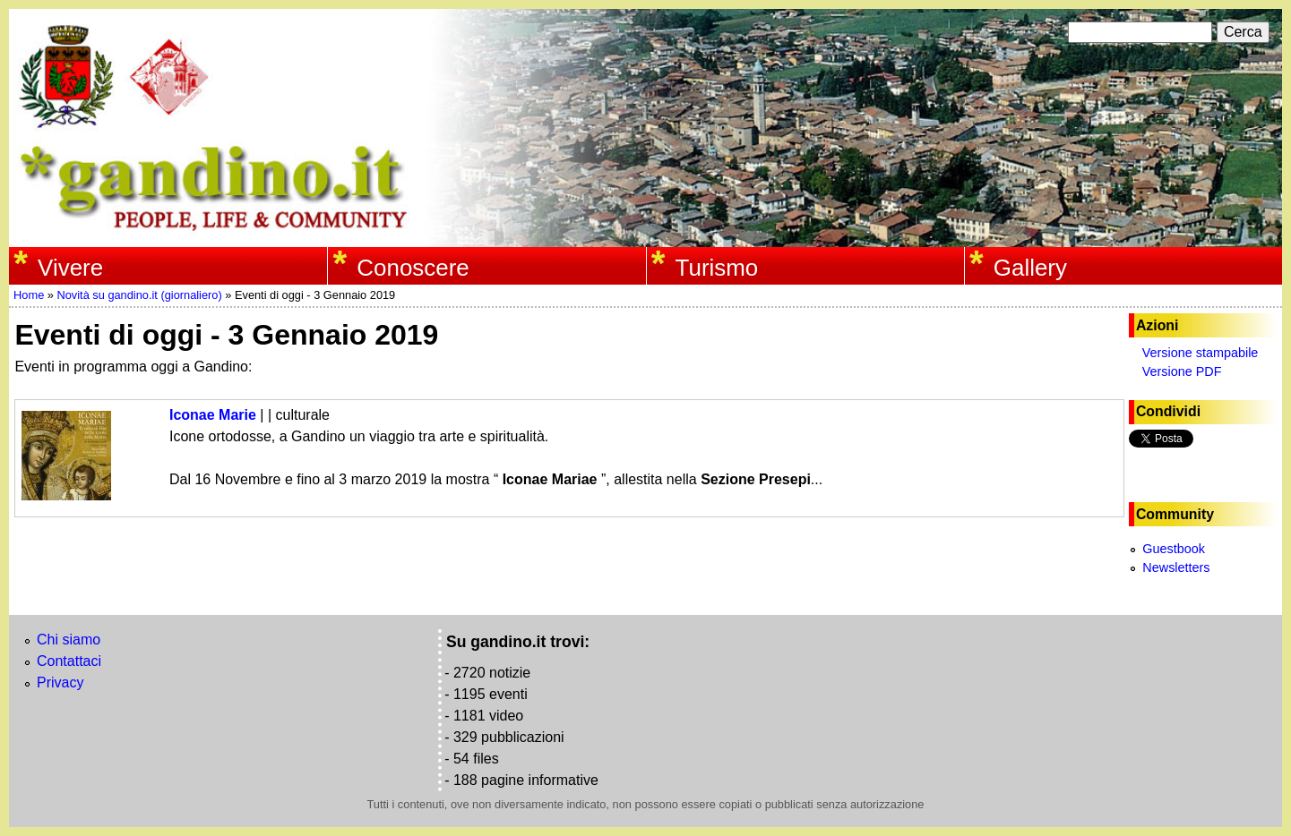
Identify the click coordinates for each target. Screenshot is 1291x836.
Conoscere (413, 267)
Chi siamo (68, 639)
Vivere (70, 267)
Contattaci (69, 661)
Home (28, 295)
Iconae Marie (212, 414)
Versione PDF (1182, 371)
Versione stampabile (1200, 352)
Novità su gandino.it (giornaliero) (138, 295)
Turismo (717, 267)
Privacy (60, 682)
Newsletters (1175, 567)
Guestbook (1173, 549)
